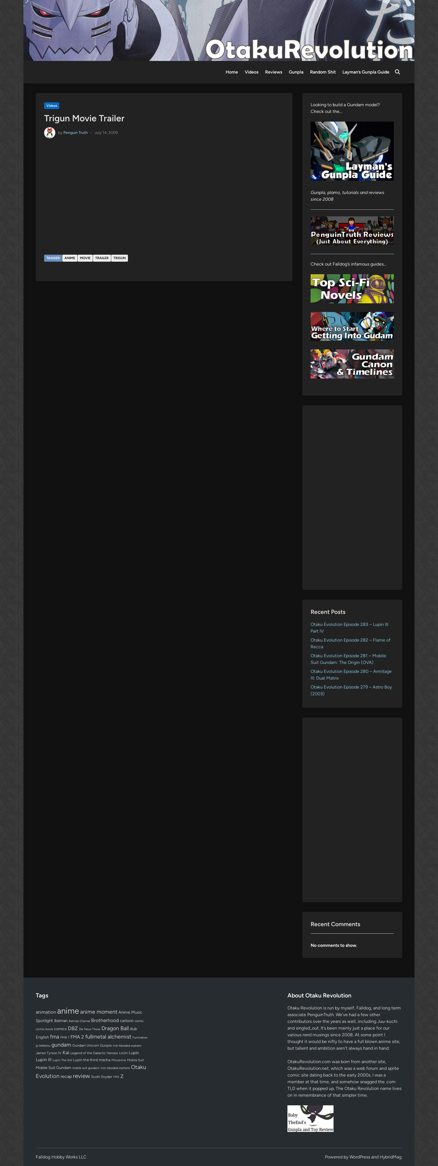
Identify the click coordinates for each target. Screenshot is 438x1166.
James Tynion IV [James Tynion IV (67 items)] (48, 1053)
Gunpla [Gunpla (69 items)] (106, 1045)
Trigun (119, 258)
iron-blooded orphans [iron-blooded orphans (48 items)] (127, 1045)
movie (85, 258)
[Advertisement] (352, 497)
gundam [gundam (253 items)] (61, 1044)
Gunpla (296, 72)
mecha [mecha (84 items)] (104, 1060)
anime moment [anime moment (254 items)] (98, 1011)
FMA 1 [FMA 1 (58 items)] (64, 1037)
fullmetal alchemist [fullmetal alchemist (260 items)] (108, 1036)
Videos (251, 72)
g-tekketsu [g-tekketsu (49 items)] (43, 1045)
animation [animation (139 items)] (46, 1012)
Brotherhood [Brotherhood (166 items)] (105, 1020)
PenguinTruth (320, 1014)
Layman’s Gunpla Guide (365, 72)
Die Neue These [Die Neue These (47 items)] (89, 1029)
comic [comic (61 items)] (139, 1021)
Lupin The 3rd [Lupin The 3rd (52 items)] (62, 1060)
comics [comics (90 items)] (60, 1029)
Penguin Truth (75, 132)
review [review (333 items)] (81, 1075)
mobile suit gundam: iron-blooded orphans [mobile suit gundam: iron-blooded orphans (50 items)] (101, 1068)
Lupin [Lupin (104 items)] (134, 1052)
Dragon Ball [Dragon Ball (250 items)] (115, 1028)
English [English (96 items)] (42, 1037)
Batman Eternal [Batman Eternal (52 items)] (79, 1021)
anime (70, 258)
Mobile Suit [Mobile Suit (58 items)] (135, 1060)
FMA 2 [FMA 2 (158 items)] (77, 1037)
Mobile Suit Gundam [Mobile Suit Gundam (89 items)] (53, 1067)
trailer (102, 258)
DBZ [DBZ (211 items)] (73, 1028)
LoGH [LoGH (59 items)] (123, 1053)
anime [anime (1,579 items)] (68, 1011)
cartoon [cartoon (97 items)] (127, 1020)
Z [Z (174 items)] (121, 1076)
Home (232, 72)
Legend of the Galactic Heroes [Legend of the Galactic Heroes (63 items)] (94, 1053)
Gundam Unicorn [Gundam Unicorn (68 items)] (85, 1045)
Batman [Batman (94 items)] (61, 1020)
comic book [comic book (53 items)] (44, 1029)
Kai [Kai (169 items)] (66, 1052)
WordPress (359, 1157)
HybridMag (390, 1157)
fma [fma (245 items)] (54, 1036)
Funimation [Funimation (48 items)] (139, 1037)
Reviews (273, 72)
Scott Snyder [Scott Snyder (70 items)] (101, 1077)
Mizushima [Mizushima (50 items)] (118, 1060)
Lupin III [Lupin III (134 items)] (43, 1059)
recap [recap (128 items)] (66, 1076)
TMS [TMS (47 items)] (116, 1077)
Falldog (363, 1008)
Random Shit (323, 72)
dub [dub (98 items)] (133, 1028)
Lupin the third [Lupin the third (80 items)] (85, 1060)
